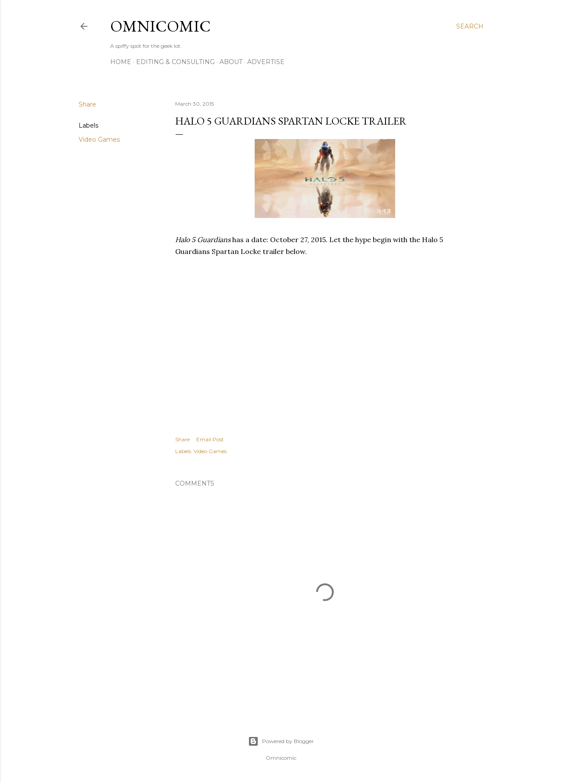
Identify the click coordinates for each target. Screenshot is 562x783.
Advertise (266, 62)
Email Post (210, 439)
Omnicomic (160, 26)
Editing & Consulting (175, 62)
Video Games (99, 139)
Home (120, 62)
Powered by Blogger (281, 741)
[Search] (469, 26)
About (231, 62)
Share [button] (87, 104)
